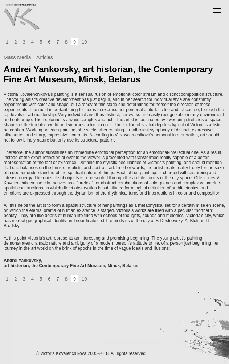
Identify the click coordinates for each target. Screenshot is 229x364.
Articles (44, 57)
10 (84, 42)
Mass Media (17, 57)
